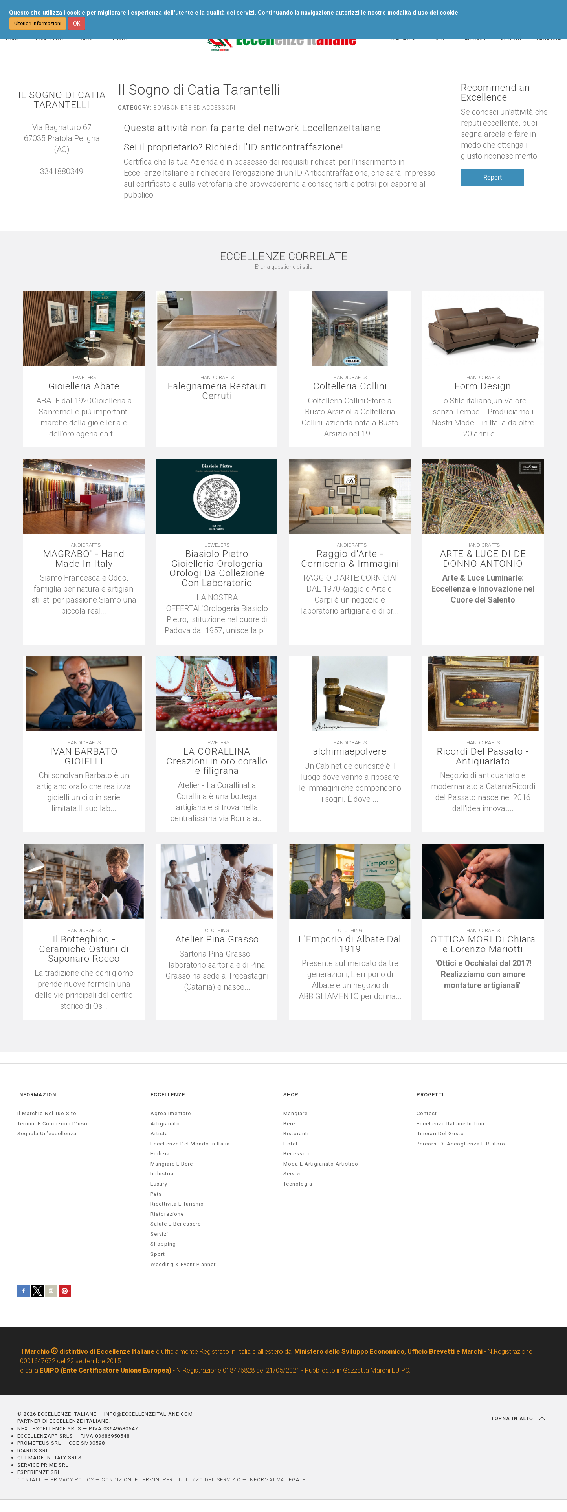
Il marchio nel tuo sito (47, 1113)
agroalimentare (170, 1113)
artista (159, 1133)
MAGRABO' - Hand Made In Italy (84, 558)
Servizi (292, 1174)
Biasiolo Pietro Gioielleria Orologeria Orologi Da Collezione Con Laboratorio (216, 568)
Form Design (483, 386)
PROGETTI (430, 1094)
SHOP (291, 1094)
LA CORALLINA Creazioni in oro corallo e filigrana (217, 761)
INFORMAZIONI (37, 1094)
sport (157, 1254)
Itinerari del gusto (440, 1133)
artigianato (165, 1123)
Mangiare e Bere (171, 1164)
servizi (159, 1234)
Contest (427, 1113)
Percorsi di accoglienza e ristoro (461, 1143)
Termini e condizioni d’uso (52, 1123)
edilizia (160, 1153)
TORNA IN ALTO (518, 1418)
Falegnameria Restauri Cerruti (216, 391)
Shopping (163, 1244)
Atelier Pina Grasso (217, 939)
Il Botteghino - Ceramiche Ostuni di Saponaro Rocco (84, 949)
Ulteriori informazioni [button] (37, 23)
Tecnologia (297, 1184)
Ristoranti (296, 1133)
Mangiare (295, 1113)
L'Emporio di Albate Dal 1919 (350, 944)
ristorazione (167, 1214)
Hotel (290, 1143)
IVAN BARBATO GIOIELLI (84, 756)
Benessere (297, 1153)
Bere (289, 1123)
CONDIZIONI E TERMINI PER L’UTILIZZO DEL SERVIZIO (171, 1480)
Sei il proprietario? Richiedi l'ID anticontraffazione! (234, 147)
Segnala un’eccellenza (47, 1133)
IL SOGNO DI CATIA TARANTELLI (62, 100)
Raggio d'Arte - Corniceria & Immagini (350, 558)
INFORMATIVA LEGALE (277, 1480)
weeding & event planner (183, 1264)
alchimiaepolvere (350, 751)
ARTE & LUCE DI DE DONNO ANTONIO (483, 558)
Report (492, 177)
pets (156, 1194)
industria (162, 1174)
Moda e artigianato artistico (320, 1164)
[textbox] (483, 589)
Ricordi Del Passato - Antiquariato (483, 756)
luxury (158, 1184)
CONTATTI (30, 1480)
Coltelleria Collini (350, 386)
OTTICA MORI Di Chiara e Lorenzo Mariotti (483, 949)
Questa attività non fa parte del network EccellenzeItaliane (253, 128)
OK (76, 23)
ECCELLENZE (167, 1094)
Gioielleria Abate (83, 386)
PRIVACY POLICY (72, 1480)
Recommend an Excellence (495, 93)
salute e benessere (175, 1224)
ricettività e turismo (177, 1204)
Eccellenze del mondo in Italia (190, 1143)
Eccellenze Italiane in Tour (451, 1123)
